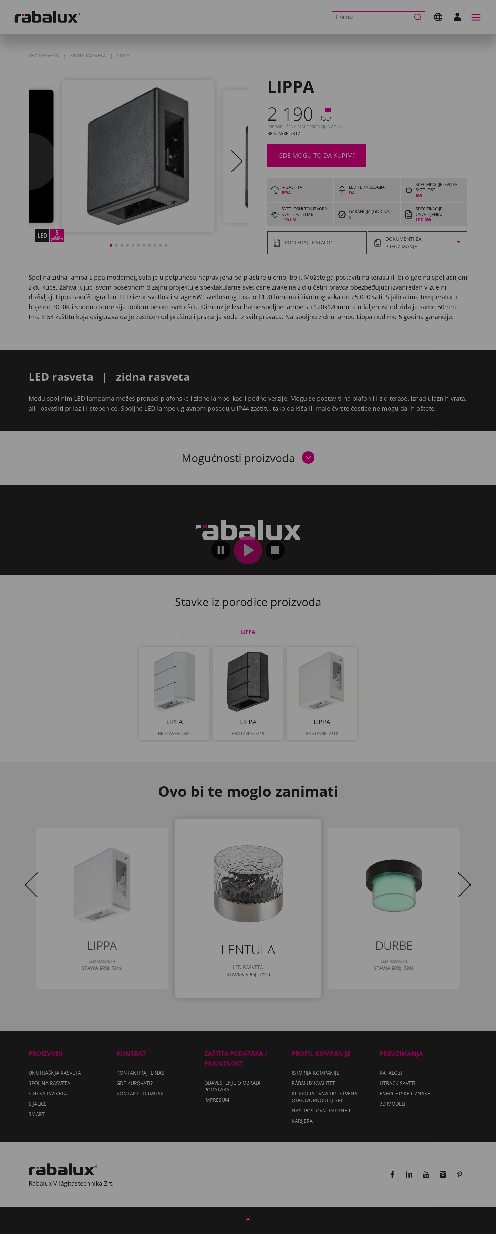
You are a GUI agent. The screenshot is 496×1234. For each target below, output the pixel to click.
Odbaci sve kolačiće (249, 651)
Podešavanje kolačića (166, 651)
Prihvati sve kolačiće (331, 651)
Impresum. (210, 631)
